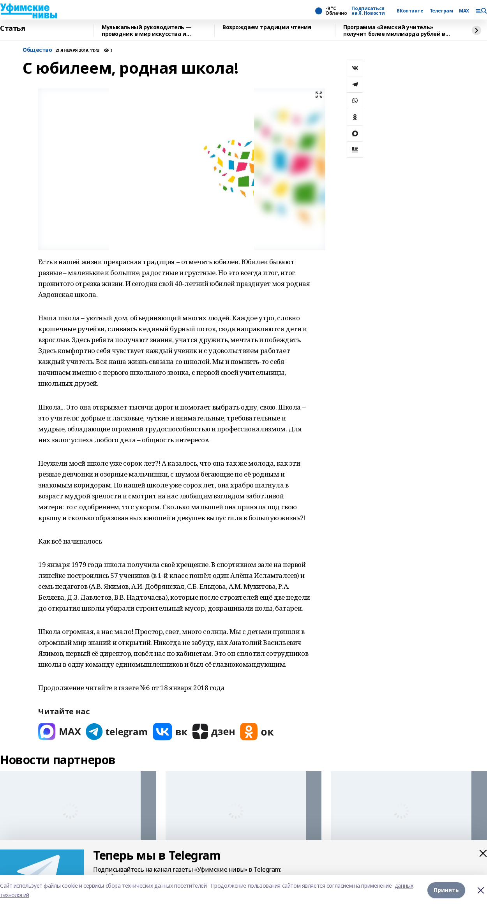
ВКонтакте (410, 11)
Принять (446, 890)
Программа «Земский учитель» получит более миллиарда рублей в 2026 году (394, 30)
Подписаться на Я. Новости (368, 11)
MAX (464, 11)
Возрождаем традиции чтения (266, 27)
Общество (37, 50)
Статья (12, 28)
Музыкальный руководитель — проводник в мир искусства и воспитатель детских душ (146, 30)
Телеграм (441, 11)
